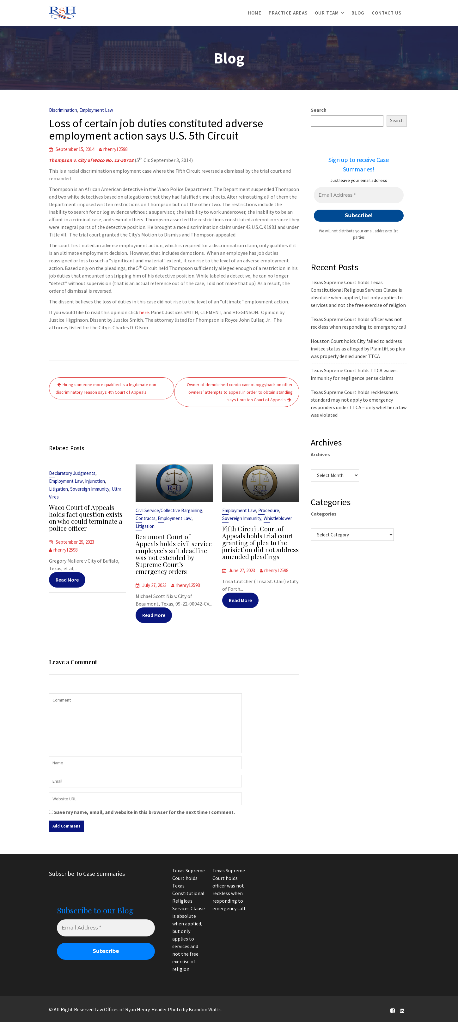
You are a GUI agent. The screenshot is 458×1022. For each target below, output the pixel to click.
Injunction (95, 482)
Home (254, 13)
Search (319, 110)
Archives (320, 454)
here (144, 312)
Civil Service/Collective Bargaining (169, 511)
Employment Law (96, 110)
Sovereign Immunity (89, 490)
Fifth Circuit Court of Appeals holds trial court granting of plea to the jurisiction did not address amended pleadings (260, 542)
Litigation (59, 490)
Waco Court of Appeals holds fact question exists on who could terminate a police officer (85, 518)
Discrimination (63, 110)
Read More (67, 579)
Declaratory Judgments (72, 474)
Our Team (327, 13)
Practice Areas (288, 13)
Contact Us (386, 13)
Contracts (146, 519)
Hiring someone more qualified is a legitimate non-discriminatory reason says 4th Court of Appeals (106, 388)
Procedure (268, 511)
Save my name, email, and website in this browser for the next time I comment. (144, 812)
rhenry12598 (115, 149)
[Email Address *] (359, 195)
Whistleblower (277, 519)
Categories (324, 514)
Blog (357, 13)
